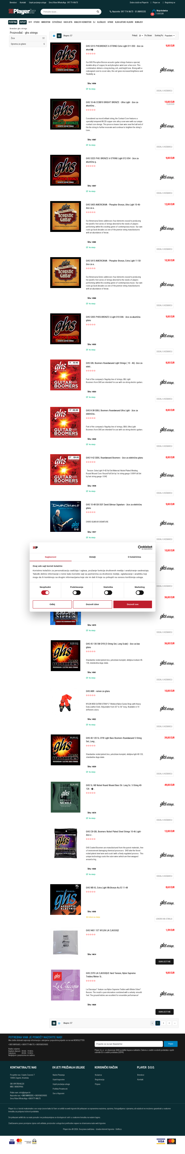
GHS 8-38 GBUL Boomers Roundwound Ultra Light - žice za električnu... (112, 412)
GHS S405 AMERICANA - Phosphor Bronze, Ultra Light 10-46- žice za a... (113, 206)
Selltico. (119, 1129)
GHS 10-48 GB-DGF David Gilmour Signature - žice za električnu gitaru (114, 506)
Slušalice (101, 22)
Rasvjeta (68, 22)
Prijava (97, 1084)
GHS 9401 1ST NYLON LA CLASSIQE (102, 930)
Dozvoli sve (133, 604)
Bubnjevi (139, 22)
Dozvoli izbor (92, 604)
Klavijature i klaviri (124, 22)
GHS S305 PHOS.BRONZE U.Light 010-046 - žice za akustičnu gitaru (113, 319)
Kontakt (23, 2)
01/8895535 (140, 11)
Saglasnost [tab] (50, 557)
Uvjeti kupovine (59, 1079)
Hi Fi (30, 22)
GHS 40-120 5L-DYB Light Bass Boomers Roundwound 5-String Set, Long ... (114, 740)
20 (140, 35)
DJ (94, 22)
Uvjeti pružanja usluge (37, 2)
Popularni (169, 35)
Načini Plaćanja (59, 1075)
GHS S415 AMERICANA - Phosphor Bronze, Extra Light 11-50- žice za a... (113, 262)
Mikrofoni (45, 22)
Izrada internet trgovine (105, 1129)
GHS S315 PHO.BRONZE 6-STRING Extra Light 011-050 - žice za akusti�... (114, 48)
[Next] (175, 1023)
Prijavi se (156, 2)
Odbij (52, 604)
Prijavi (170, 1044)
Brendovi (13, 2)
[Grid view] (59, 35)
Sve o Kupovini (58, 1093)
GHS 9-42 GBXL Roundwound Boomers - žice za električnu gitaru (114, 457)
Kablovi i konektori (82, 22)
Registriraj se (170, 2)
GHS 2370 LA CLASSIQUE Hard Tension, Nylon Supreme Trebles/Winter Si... (111, 975)
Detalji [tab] (92, 557)
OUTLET (23, 22)
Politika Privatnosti (60, 1089)
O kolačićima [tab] (134, 557)
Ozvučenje (57, 22)
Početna (13, 22)
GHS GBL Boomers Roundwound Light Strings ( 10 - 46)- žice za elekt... (114, 365)
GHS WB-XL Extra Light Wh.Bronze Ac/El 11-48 (107, 887)
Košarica (98, 1075)
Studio (37, 22)
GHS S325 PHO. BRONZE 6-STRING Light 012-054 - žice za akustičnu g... (112, 160)
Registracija (99, 1079)
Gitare (110, 22)
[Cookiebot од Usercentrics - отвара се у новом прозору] (140, 548)
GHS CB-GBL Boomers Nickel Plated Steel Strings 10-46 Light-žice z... (113, 833)
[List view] (54, 35)
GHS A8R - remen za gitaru (98, 691)
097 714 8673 (72, 2)
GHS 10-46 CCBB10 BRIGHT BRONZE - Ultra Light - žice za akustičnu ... (112, 104)
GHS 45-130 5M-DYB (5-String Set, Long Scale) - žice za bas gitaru (113, 645)
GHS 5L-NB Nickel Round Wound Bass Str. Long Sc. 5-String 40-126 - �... (114, 787)
